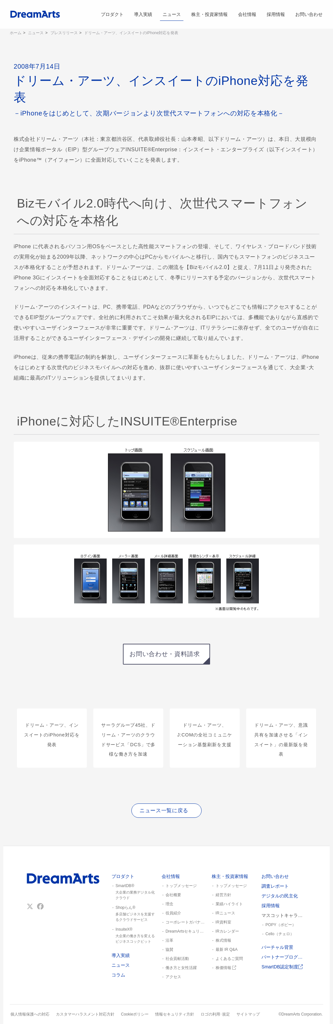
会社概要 (173, 895)
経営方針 (223, 895)
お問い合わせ (309, 14)
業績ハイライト (229, 904)
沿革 (169, 940)
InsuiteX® (134, 935)
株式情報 (223, 940)
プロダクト (112, 14)
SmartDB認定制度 (282, 966)
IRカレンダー (227, 931)
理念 (169, 904)
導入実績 (143, 14)
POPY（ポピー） (280, 925)
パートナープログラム (283, 957)
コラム (118, 974)
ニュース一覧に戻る (164, 810)
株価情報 (226, 967)
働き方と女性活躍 (181, 967)
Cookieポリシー (135, 1014)
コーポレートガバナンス (186, 922)
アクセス (173, 977)
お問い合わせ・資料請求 (164, 654)
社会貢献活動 (177, 958)
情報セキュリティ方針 (174, 1014)
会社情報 (247, 14)
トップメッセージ (181, 885)
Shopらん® (134, 913)
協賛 (169, 949)
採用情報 (276, 14)
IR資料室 (223, 922)
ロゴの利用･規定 (215, 1014)
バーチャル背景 (277, 947)
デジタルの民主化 (279, 895)
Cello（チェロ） (279, 934)
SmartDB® (134, 891)
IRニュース (225, 913)
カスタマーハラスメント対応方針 (85, 1014)
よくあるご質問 (229, 958)
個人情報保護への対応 (29, 1014)
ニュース (172, 14)
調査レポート (275, 886)
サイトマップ (248, 1014)
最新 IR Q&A (227, 949)
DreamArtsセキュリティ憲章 (186, 931)
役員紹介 (173, 913)
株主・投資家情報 (209, 14)
